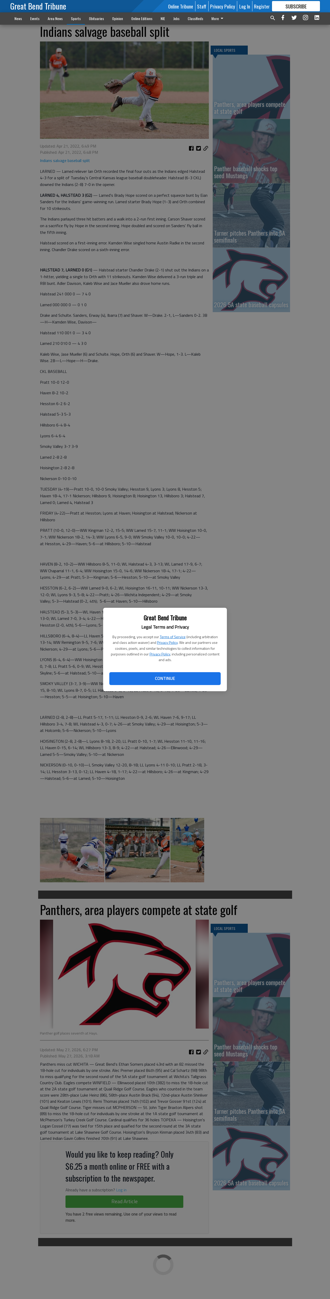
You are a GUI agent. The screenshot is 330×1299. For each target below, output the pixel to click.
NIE (163, 18)
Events (34, 18)
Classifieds (195, 18)
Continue (165, 678)
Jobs (176, 18)
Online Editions (141, 18)
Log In (244, 6)
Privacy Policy (167, 642)
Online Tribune (180, 6)
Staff (201, 6)
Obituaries (96, 18)
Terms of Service (173, 636)
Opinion (117, 18)
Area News (55, 18)
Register (262, 6)
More (218, 18)
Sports (76, 18)
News (18, 18)
